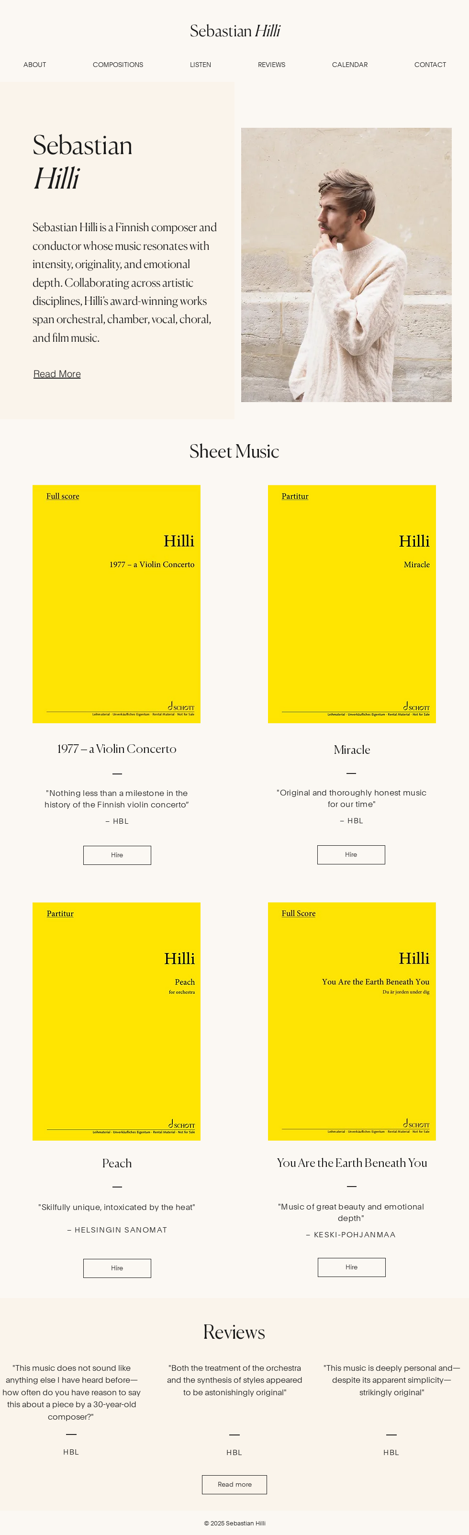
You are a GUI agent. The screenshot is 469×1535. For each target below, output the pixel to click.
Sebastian (234, 30)
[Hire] (117, 855)
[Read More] (57, 373)
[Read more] (234, 1484)
